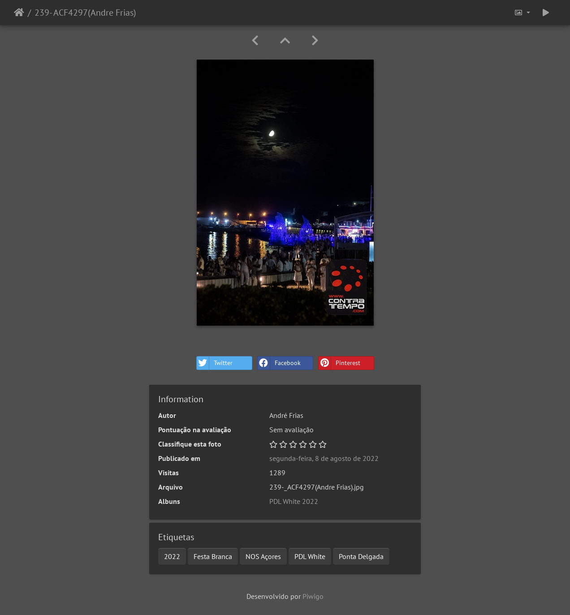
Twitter (215, 363)
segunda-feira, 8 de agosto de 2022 (324, 458)
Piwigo (313, 596)
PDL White (309, 556)
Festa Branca (213, 556)
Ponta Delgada (361, 556)
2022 (172, 556)
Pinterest (339, 363)
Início (19, 12)
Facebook (279, 363)
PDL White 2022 (293, 501)
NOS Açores (263, 556)
